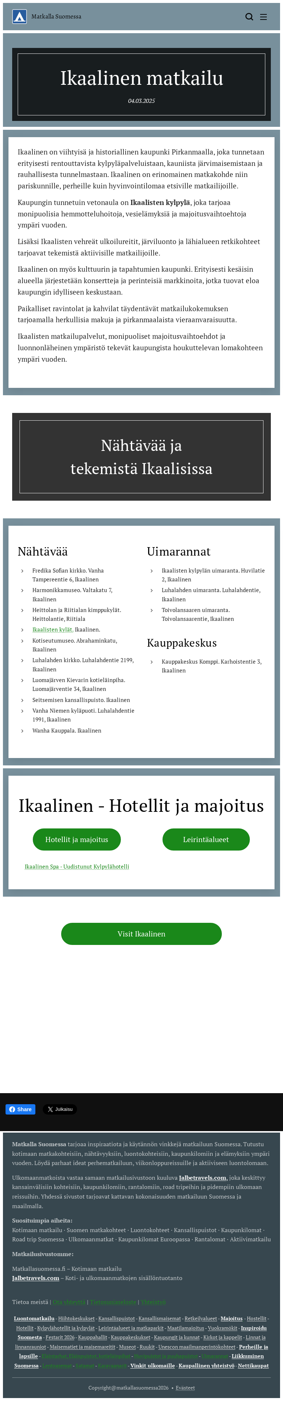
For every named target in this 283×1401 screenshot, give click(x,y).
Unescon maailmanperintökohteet (196, 1346)
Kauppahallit (92, 1337)
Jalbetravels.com (35, 1278)
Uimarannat (215, 1355)
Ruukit (147, 1346)
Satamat (85, 1365)
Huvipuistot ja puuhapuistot (166, 1355)
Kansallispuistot (116, 1318)
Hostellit (256, 1318)
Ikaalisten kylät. (52, 629)
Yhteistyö (153, 1302)
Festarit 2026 (60, 1337)
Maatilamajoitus (185, 1327)
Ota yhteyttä (68, 1302)
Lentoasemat (57, 1365)
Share (20, 1109)
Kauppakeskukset (130, 1337)
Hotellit (25, 1327)
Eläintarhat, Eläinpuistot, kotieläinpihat (86, 1355)
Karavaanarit (112, 1365)
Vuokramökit (222, 1327)
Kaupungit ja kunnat (177, 1337)
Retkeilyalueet (201, 1318)
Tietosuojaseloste (113, 1302)
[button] (249, 16)
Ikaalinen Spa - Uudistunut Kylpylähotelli (77, 866)
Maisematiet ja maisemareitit (82, 1346)
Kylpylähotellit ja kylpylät (66, 1327)
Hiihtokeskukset (76, 1318)
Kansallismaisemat (160, 1318)
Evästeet (185, 1387)
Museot (127, 1346)
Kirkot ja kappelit (222, 1337)
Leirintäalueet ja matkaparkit (131, 1327)
